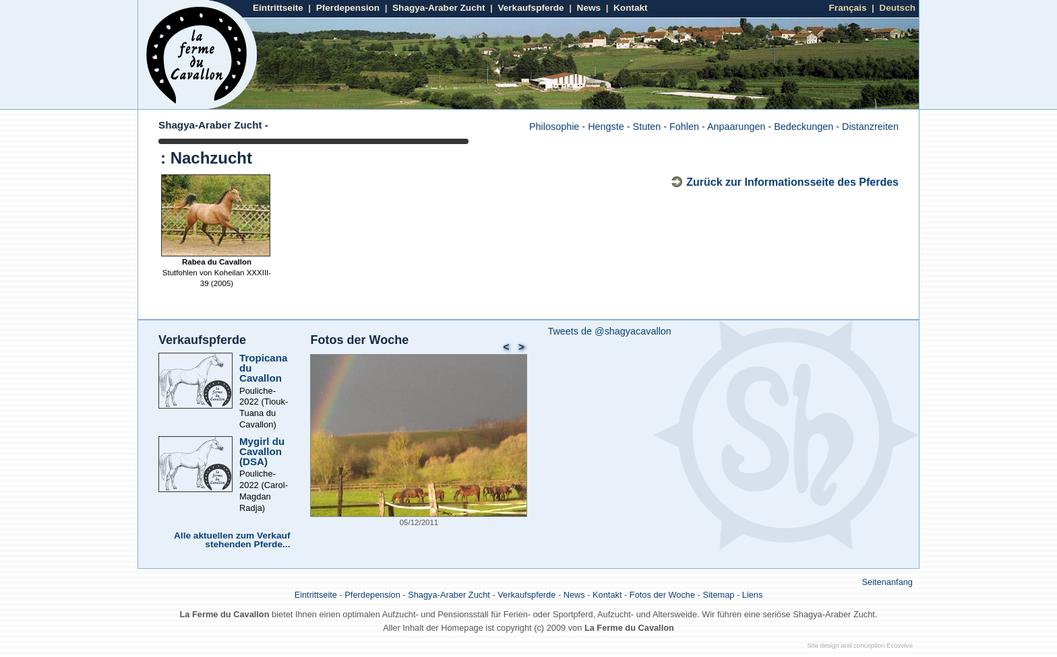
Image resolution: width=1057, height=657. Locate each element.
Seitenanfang (887, 582)
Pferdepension (348, 8)
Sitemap (718, 595)
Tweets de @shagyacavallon (609, 331)
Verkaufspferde (530, 8)
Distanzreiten (870, 126)
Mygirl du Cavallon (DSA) (261, 451)
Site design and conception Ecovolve (860, 645)
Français (848, 8)
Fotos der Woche (359, 340)
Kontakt (630, 8)
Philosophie (554, 126)
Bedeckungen (803, 126)
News (589, 8)
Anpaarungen (736, 126)
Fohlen (684, 126)
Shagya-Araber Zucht (438, 8)
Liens (752, 595)
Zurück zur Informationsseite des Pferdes (792, 182)
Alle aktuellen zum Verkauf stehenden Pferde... (232, 540)
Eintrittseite (278, 8)
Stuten (647, 126)
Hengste (606, 126)
